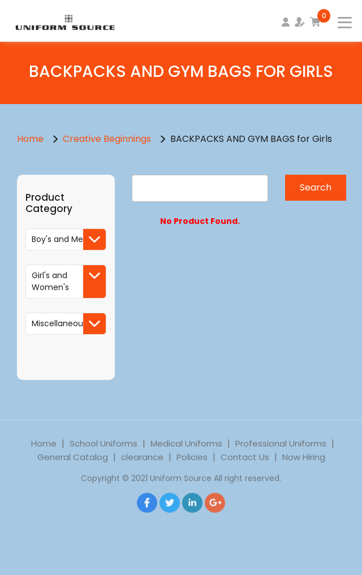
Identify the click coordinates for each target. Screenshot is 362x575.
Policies (192, 466)
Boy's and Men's (69, 239)
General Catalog (72, 466)
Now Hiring (303, 466)
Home (30, 138)
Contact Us (245, 466)
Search (315, 187)
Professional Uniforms (280, 452)
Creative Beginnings (108, 138)
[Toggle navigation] (337, 19)
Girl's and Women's (69, 281)
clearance (142, 466)
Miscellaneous (69, 323)
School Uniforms (103, 452)
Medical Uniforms (186, 452)
